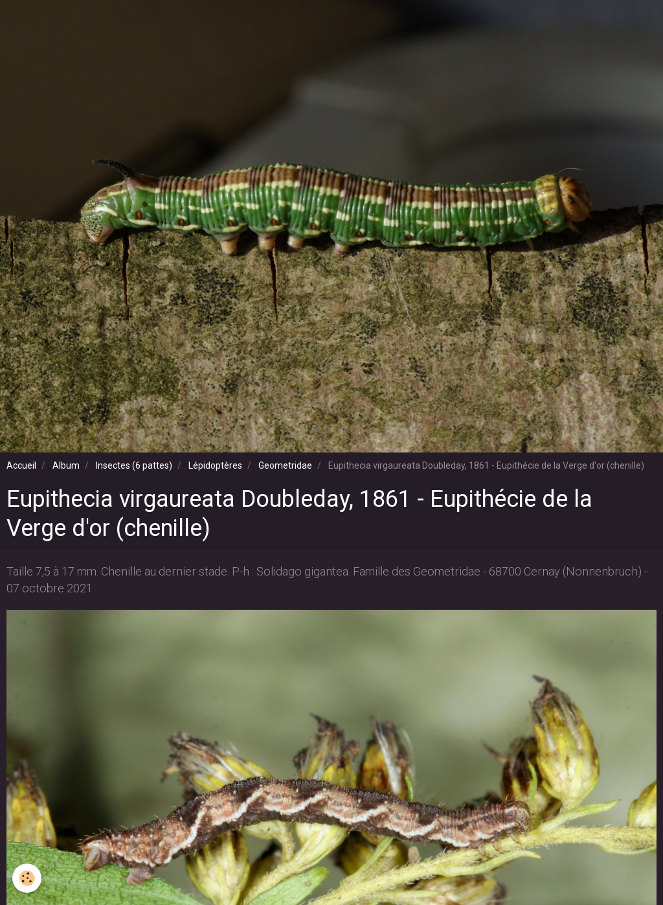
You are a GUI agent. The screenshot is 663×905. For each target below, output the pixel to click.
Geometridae (285, 465)
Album (66, 465)
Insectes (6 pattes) (134, 465)
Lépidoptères (215, 465)
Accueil (21, 465)
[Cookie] (27, 878)
